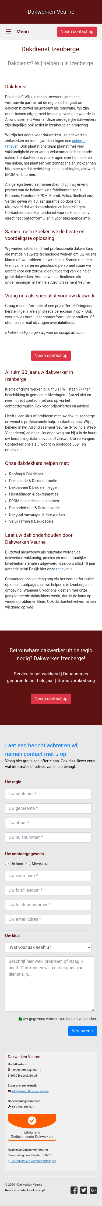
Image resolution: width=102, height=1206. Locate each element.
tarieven (63, 569)
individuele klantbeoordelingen (33, 1161)
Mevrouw (36, 863)
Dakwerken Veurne (51, 12)
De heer (14, 863)
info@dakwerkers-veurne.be (30, 1091)
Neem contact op (50, 355)
